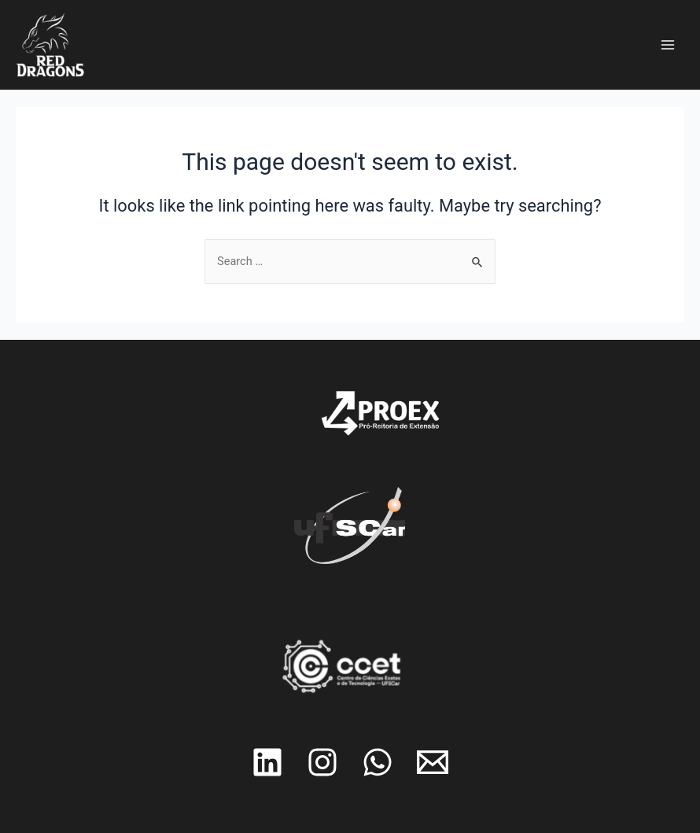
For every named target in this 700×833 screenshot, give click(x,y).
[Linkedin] (267, 762)
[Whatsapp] (377, 762)
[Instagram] (322, 762)
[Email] (432, 762)
